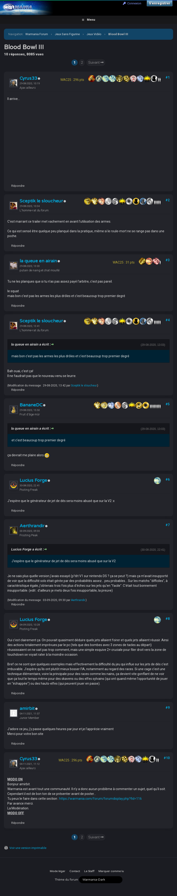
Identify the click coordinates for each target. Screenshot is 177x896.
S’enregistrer (159, 3)
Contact (74, 871)
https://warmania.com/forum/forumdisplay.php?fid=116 (100, 798)
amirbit (27, 708)
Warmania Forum (36, 34)
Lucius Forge (33, 480)
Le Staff (89, 871)
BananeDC (31, 405)
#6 (167, 479)
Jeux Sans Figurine (67, 34)
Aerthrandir (32, 526)
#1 (167, 77)
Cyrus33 (28, 78)
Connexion (132, 3)
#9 (167, 707)
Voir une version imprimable (27, 848)
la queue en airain (38, 261)
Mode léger (57, 871)
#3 (167, 260)
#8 (167, 619)
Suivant (95, 62)
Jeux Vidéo (94, 34)
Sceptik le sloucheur (41, 201)
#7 (167, 525)
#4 (167, 320)
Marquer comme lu (111, 871)
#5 (167, 404)
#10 (167, 758)
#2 (167, 200)
